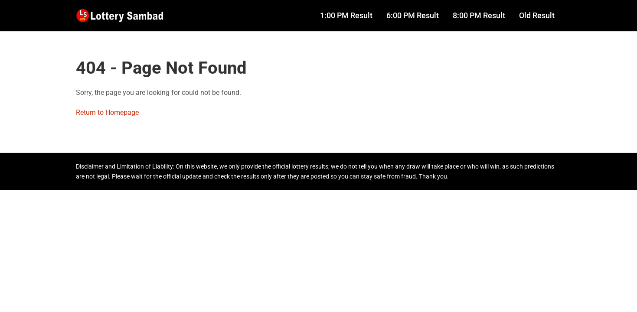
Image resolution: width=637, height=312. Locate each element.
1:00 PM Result (346, 15)
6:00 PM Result (412, 15)
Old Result (537, 15)
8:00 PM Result (479, 15)
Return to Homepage (107, 112)
